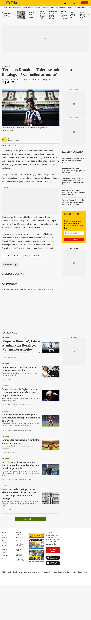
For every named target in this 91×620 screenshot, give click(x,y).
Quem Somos (82, 572)
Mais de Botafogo (30, 519)
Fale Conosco (71, 572)
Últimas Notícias (15, 8)
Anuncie (37, 572)
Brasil (70, 8)
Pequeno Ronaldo (32, 255)
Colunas (54, 8)
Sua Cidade (20, 537)
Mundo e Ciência (80, 8)
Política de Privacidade (20, 560)
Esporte (46, 8)
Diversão (38, 8)
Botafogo (6, 66)
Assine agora (53, 550)
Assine (85, 3)
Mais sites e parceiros (20, 545)
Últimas (6, 14)
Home (5, 8)
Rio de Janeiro (28, 8)
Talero (6, 255)
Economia (62, 8)
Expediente (62, 572)
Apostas (19, 541)
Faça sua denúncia (19, 555)
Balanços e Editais (19, 550)
